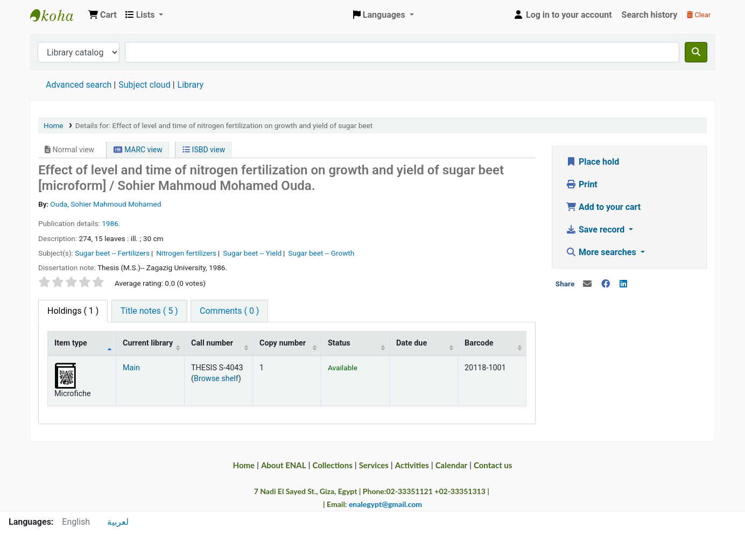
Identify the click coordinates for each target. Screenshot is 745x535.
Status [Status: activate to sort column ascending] (339, 343)
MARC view (138, 149)
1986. (111, 223)
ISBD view (203, 149)
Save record (596, 229)
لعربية (118, 522)
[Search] (696, 52)
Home (54, 125)
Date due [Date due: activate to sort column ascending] (411, 343)
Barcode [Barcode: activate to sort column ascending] (479, 343)
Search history (650, 15)
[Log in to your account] (562, 15)
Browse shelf (216, 378)
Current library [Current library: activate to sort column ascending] (148, 343)
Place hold (592, 162)
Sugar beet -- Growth (321, 253)
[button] (102, 15)
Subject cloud (144, 85)
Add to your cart (603, 207)
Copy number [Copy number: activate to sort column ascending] (282, 343)
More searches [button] (602, 252)
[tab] (149, 311)
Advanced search (78, 85)
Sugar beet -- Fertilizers (112, 253)
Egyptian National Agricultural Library (57, 15)
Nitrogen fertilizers (186, 253)
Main (131, 367)
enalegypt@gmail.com (385, 504)
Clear (699, 15)
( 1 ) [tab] (73, 311)
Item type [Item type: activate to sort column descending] (70, 343)
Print (582, 184)
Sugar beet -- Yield (252, 253)
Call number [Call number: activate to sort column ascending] (212, 343)
